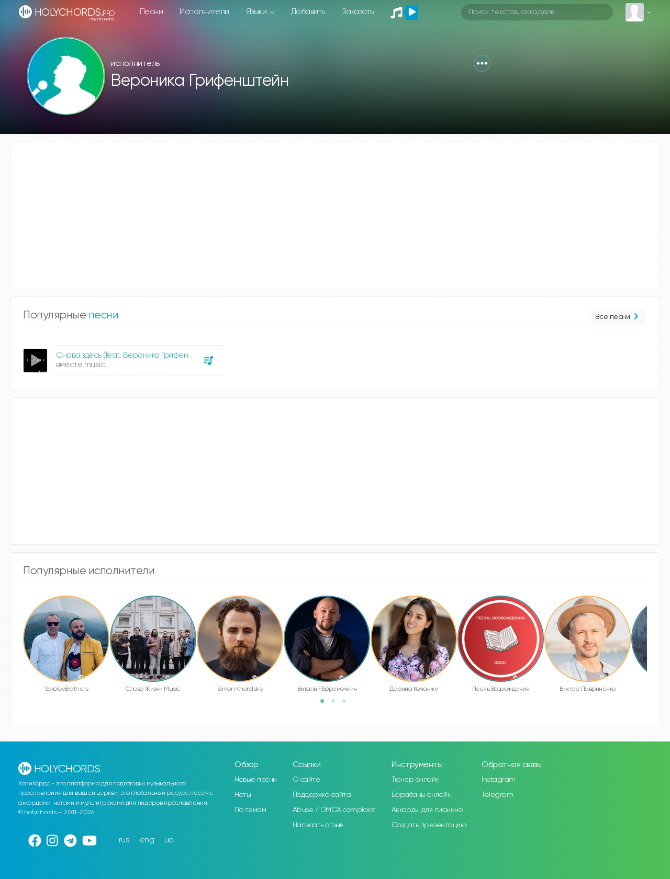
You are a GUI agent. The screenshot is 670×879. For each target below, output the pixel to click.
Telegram (497, 794)
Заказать (358, 12)
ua (169, 840)
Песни (151, 12)
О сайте (306, 779)
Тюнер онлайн (416, 779)
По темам (250, 810)
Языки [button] (257, 12)
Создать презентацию (429, 825)
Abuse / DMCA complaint (334, 810)
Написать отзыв (318, 825)
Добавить (308, 12)
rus (124, 840)
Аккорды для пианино (427, 810)
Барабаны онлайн (422, 794)
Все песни (618, 317)
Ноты (242, 794)
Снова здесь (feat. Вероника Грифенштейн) (135, 355)
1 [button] (325, 704)
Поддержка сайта (322, 794)
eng (147, 840)
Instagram (499, 779)
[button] (482, 63)
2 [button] (336, 704)
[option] (122, 356)
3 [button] (347, 704)
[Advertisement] (324, 215)
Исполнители (204, 12)
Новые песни (255, 779)
